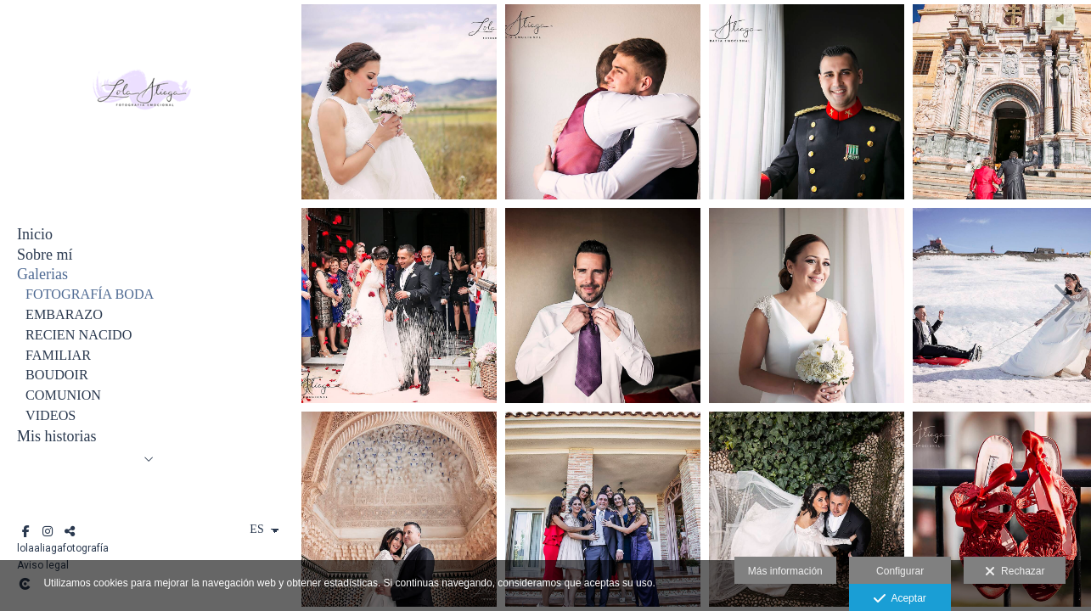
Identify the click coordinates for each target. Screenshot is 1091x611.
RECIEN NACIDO (78, 335)
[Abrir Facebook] (25, 531)
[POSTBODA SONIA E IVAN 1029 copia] (806, 509)
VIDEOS (50, 415)
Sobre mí (45, 254)
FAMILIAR (58, 355)
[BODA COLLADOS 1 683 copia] (806, 305)
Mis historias (57, 436)
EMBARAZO (64, 314)
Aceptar (899, 599)
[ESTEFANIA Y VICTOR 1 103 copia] (603, 305)
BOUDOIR (56, 375)
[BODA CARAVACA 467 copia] (603, 509)
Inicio (35, 234)
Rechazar (1014, 572)
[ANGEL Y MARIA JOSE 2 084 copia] (399, 305)
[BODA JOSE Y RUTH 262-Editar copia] (806, 102)
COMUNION (63, 395)
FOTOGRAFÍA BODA (89, 294)
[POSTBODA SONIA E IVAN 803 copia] (399, 509)
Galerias (42, 274)
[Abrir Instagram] (47, 531)
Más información (785, 571)
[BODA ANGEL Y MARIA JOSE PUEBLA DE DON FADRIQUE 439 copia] (399, 102)
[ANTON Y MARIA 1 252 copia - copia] (603, 102)
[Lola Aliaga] (140, 160)
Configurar (900, 571)
